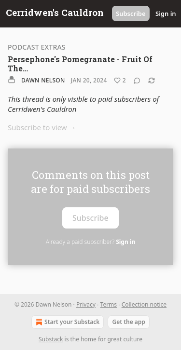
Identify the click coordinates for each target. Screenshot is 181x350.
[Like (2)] (120, 80)
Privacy (86, 304)
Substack (51, 339)
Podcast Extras (37, 47)
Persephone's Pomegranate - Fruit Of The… (80, 63)
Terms (108, 304)
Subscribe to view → (42, 127)
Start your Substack (66, 322)
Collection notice (144, 304)
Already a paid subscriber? (90, 242)
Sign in (165, 13)
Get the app (128, 322)
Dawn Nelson (43, 80)
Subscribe (131, 13)
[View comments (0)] (137, 80)
